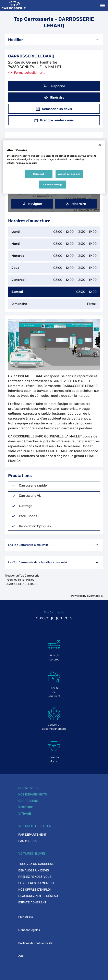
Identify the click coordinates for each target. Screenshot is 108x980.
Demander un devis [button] (54, 109)
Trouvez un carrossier (37, 864)
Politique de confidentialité (35, 943)
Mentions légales (29, 930)
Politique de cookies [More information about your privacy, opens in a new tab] (26, 162)
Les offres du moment (36, 883)
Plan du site (25, 916)
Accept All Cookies (69, 173)
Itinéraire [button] (54, 97)
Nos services (28, 788)
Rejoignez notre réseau (38, 896)
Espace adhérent (32, 902)
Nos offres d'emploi (34, 889)
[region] (54, 167)
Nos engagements (32, 794)
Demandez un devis (33, 870)
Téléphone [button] (54, 86)
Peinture (25, 807)
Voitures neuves (32, 853)
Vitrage (24, 813)
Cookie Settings (52, 184)
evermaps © (95, 596)
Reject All (39, 173)
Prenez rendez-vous (34, 877)
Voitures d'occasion (34, 826)
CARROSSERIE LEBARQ (22, 584)
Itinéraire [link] (75, 204)
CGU (21, 956)
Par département (32, 834)
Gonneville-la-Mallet (20, 579)
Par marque (28, 841)
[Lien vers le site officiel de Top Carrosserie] (13, 5)
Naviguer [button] (32, 204)
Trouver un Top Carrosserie (22, 575)
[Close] (99, 144)
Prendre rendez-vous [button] (54, 120)
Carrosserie (28, 801)
